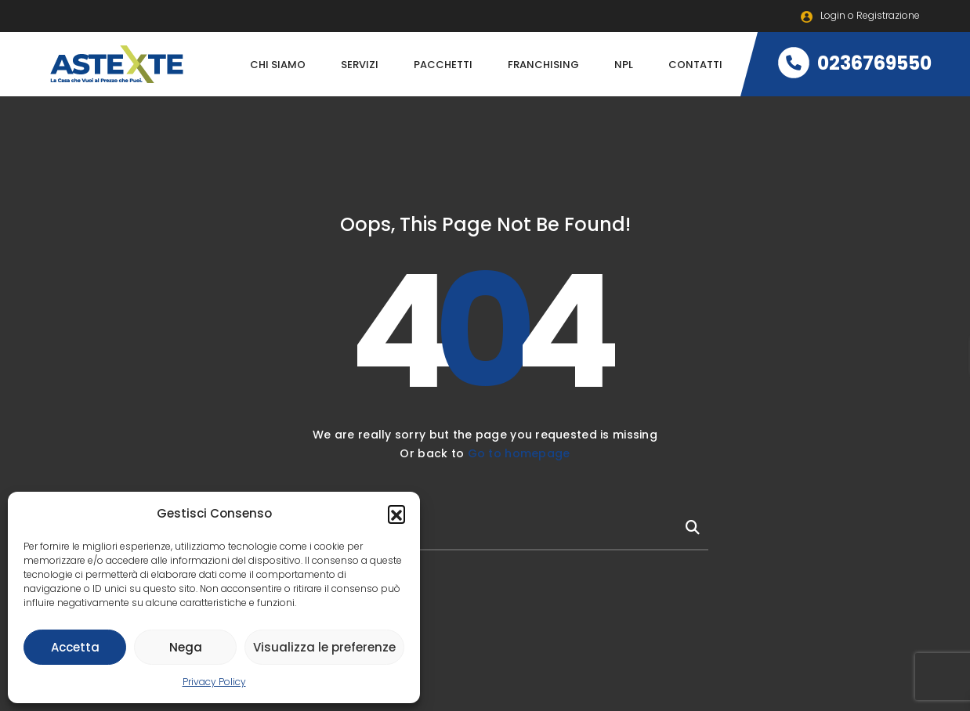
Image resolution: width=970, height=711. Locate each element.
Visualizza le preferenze (324, 647)
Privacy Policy (214, 681)
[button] (396, 514)
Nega (185, 647)
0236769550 (855, 63)
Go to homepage (519, 453)
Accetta (75, 647)
